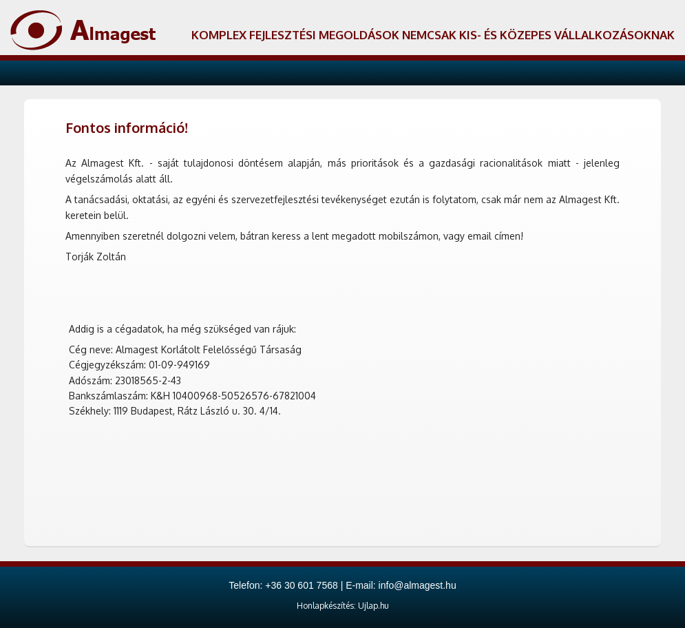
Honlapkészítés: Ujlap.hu (343, 605)
